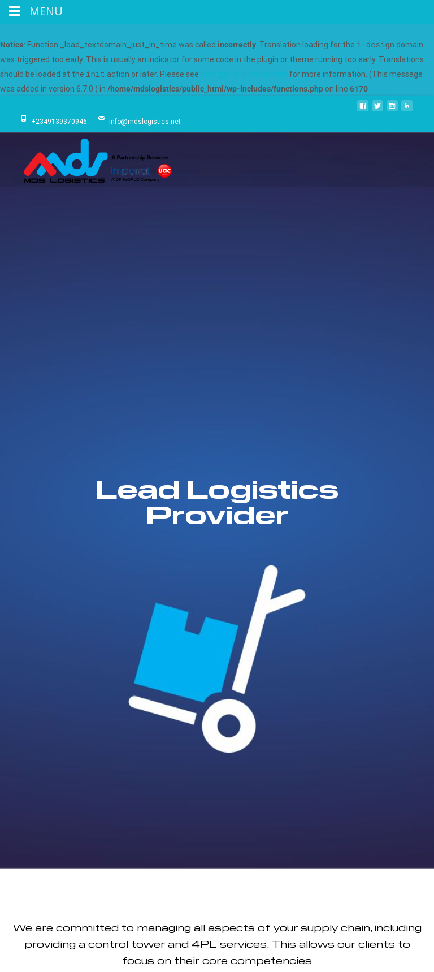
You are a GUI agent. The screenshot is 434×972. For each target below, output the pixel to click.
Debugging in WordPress (244, 74)
